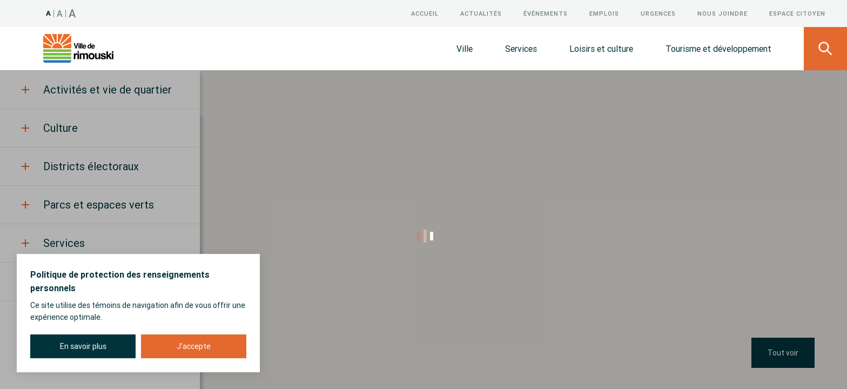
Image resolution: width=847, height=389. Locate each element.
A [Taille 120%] (60, 13)
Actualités (481, 13)
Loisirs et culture (601, 48)
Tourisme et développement (718, 48)
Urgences (658, 13)
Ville (464, 48)
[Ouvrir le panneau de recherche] (825, 48)
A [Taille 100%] (48, 13)
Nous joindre (722, 13)
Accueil (425, 13)
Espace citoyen (797, 13)
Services (521, 48)
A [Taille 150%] (72, 13)
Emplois (604, 13)
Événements (545, 13)
